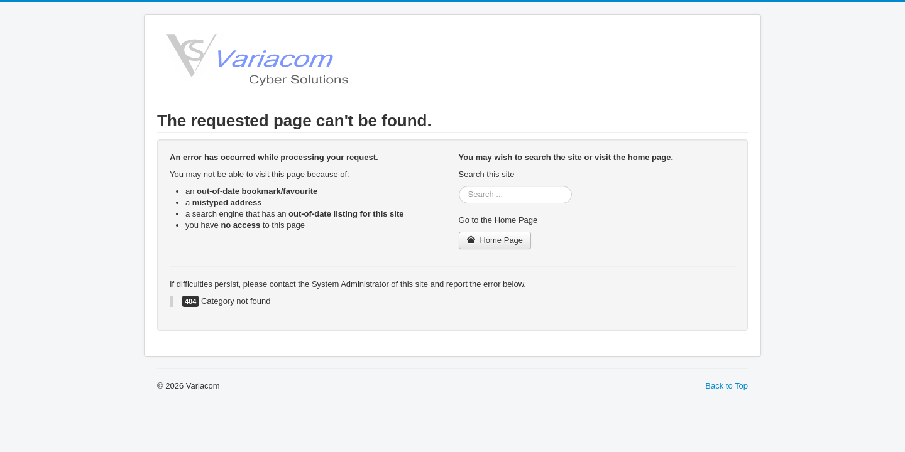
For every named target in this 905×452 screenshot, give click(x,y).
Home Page (495, 240)
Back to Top (726, 385)
